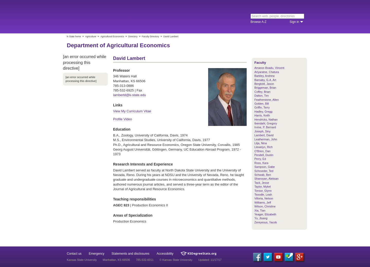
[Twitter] (268, 257)
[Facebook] (257, 257)
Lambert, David (264, 135)
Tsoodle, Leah (263, 194)
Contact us (74, 253)
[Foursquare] (289, 257)
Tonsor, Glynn (263, 190)
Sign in (294, 22)
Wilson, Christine (265, 206)
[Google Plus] (299, 257)
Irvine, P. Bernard (265, 127)
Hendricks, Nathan (266, 119)
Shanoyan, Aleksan (266, 178)
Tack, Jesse (261, 182)
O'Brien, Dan (262, 151)
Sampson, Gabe (264, 166)
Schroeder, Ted (263, 170)
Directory (132, 36)
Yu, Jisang (260, 218)
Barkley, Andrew (264, 75)
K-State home (74, 36)
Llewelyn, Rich (263, 147)
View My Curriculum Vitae (132, 111)
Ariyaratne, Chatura (266, 71)
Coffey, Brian (262, 91)
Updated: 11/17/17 (210, 259)
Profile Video (122, 119)
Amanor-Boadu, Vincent (269, 67)
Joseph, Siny (262, 131)
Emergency (96, 253)
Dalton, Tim (261, 95)
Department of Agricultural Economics (118, 45)
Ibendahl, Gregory (265, 123)
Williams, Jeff (262, 202)
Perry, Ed (260, 158)
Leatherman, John (265, 139)
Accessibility (165, 253)
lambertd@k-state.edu (129, 95)
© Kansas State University (176, 259)
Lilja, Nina (260, 143)
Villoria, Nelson (263, 198)
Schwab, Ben (262, 174)
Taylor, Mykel (262, 186)
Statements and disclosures (130, 253)
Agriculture (90, 36)
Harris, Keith (262, 115)
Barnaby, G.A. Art (265, 79)
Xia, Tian (259, 210)
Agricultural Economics (112, 36)
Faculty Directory (150, 36)
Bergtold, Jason (264, 83)
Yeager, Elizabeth (265, 214)
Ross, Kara (261, 162)
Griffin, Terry (262, 107)
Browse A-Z (258, 22)
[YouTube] (278, 257)
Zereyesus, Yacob (265, 222)
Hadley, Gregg (263, 111)
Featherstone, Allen (266, 99)
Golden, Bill (261, 103)
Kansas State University (108, 16)
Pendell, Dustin (263, 154)
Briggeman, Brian (265, 87)
